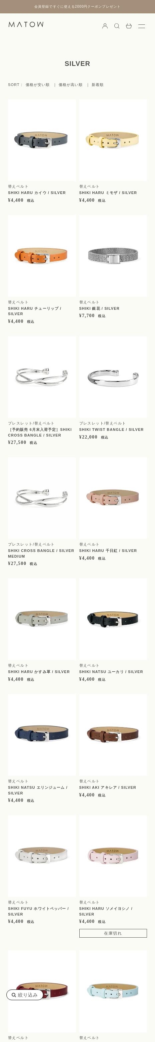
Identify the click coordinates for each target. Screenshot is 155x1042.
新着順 (98, 85)
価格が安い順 (38, 85)
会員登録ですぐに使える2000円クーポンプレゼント (77, 6)
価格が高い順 (71, 85)
